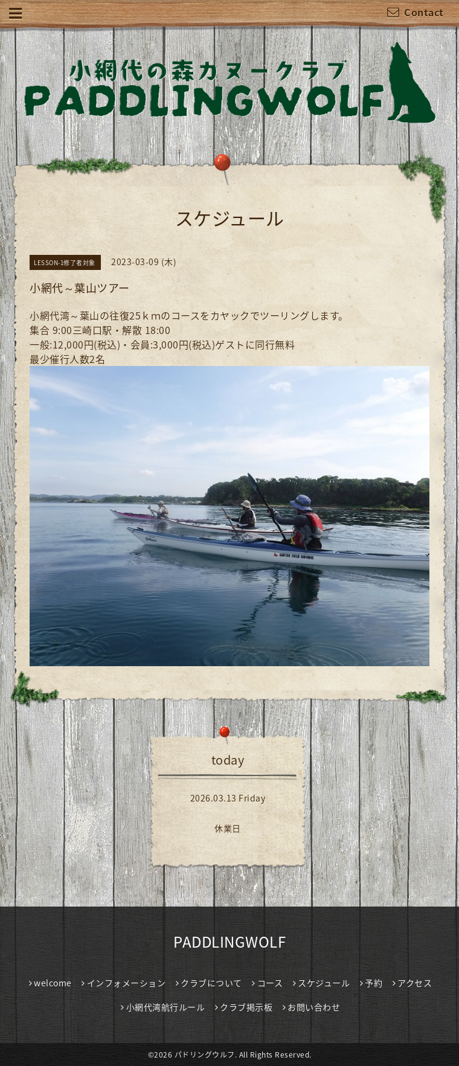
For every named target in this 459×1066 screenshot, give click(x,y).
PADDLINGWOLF (229, 941)
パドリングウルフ (205, 1054)
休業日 (227, 828)
